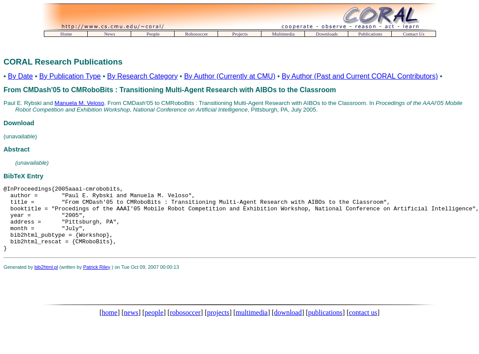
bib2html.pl (46, 280)
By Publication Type (69, 76)
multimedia (252, 325)
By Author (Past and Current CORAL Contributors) (360, 76)
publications (325, 325)
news (131, 325)
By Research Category (142, 76)
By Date (20, 76)
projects (218, 325)
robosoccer (185, 325)
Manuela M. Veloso (79, 103)
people (154, 325)
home (110, 325)
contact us (363, 325)
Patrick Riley (97, 280)
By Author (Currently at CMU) (229, 76)
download (288, 325)
